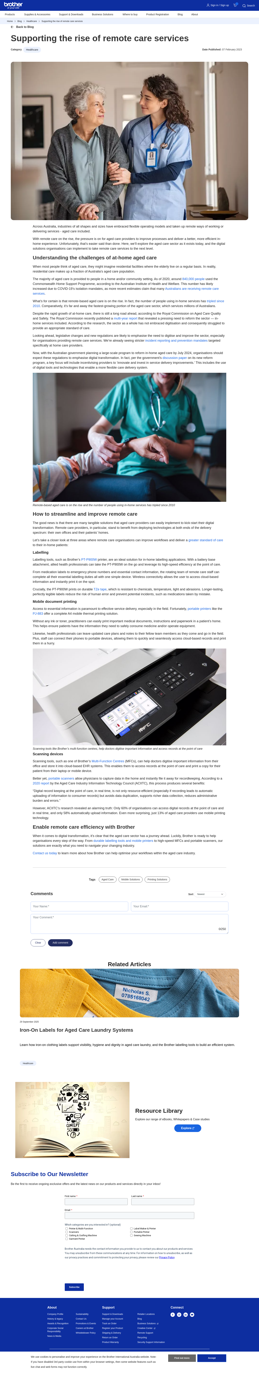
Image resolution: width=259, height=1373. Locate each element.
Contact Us (81, 1319)
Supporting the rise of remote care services (62, 21)
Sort (190, 894)
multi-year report (125, 318)
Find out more (182, 1359)
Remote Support (145, 1333)
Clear (38, 942)
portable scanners (61, 778)
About (194, 14)
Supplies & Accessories (37, 14)
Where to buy (130, 14)
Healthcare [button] (32, 49)
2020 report (41, 783)
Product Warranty (110, 1342)
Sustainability (82, 1314)
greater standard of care (205, 540)
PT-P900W (89, 559)
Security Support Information (151, 1342)
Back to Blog (25, 26)
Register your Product (112, 1328)
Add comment (60, 942)
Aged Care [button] (108, 879)
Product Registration (157, 14)
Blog (180, 14)
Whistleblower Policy (86, 1333)
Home (10, 21)
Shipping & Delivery (111, 1333)
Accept (211, 1359)
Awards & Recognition (58, 1323)
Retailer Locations (146, 1314)
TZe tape (100, 589)
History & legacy (55, 1319)
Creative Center (145, 1328)
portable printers (199, 609)
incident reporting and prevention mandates (176, 340)
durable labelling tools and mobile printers (123, 841)
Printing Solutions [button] (157, 879)
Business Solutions (146, 1323)
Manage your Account (112, 1319)
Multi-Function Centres (108, 761)
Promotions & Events (86, 1323)
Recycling (142, 1337)
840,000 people (193, 279)
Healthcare (31, 21)
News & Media (54, 1336)
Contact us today (45, 853)
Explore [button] (186, 1128)
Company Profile (55, 1314)
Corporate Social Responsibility (55, 1330)
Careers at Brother (85, 1328)
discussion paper (175, 358)
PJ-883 (38, 613)
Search (248, 6)
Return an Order (110, 1337)
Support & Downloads (71, 14)
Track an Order (109, 1323)
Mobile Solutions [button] (130, 879)
